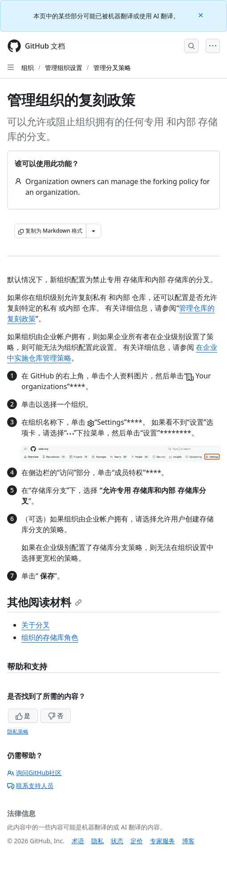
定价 (136, 841)
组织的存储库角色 (49, 637)
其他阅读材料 (44, 602)
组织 (27, 67)
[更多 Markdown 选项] (93, 231)
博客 (188, 841)
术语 (78, 841)
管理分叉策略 (112, 67)
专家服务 (162, 841)
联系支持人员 (30, 785)
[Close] (202, 14)
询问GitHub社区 (34, 772)
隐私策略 (17, 731)
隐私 (97, 841)
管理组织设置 (63, 67)
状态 (117, 841)
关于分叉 (35, 625)
